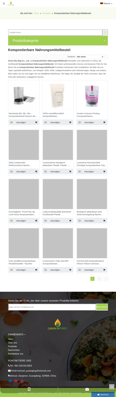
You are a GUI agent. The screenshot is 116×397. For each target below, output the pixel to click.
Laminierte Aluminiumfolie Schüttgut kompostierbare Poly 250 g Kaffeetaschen (91, 164)
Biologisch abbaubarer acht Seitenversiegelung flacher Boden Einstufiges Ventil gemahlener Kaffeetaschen (89, 213)
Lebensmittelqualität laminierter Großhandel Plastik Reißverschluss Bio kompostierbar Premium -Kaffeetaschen (57, 213)
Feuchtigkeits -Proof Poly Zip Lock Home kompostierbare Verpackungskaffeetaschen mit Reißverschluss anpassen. (23, 213)
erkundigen (17, 122)
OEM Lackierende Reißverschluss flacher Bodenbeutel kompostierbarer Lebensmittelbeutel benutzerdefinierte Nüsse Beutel (23, 164)
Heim (10, 339)
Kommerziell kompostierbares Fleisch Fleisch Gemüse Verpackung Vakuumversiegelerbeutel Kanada (90, 262)
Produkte (12, 346)
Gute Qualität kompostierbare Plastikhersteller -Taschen (22, 262)
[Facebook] (10, 381)
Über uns (12, 343)
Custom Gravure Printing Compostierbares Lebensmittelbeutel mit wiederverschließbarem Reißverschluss (88, 115)
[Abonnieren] (102, 307)
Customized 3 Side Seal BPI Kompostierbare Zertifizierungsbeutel (56, 262)
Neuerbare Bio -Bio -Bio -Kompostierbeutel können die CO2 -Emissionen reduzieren (22, 115)
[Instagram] (21, 381)
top (111, 386)
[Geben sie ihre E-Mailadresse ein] (52, 307)
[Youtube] (16, 381)
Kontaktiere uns (15, 354)
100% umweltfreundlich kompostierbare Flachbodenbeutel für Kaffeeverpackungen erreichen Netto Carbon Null (57, 115)
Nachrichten (14, 350)
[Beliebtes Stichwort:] (105, 32)
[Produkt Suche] (55, 33)
